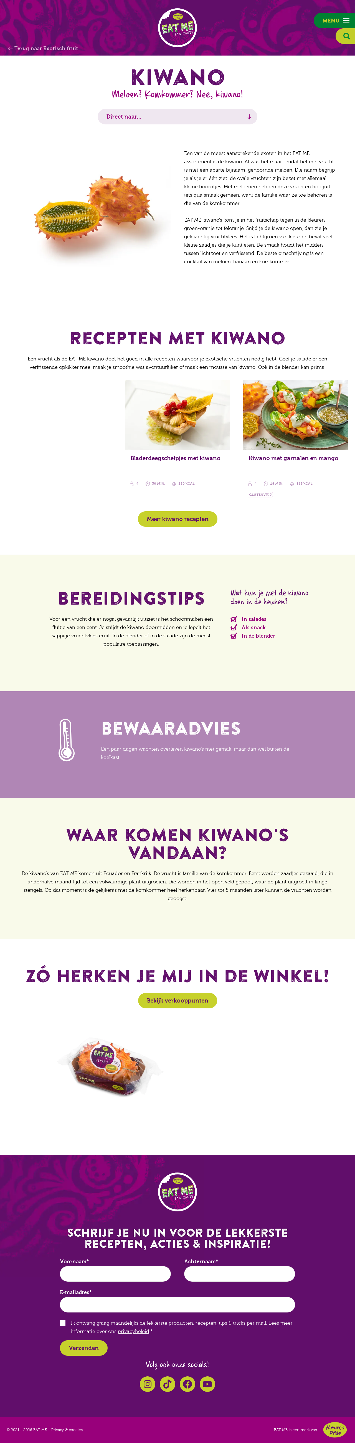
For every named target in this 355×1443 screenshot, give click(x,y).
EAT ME (177, 27)
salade (303, 359)
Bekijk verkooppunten (177, 1000)
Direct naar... (123, 116)
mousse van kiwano (232, 367)
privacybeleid (133, 1331)
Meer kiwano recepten (178, 519)
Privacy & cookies (67, 1430)
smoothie (124, 367)
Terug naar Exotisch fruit (46, 49)
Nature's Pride (335, 1430)
